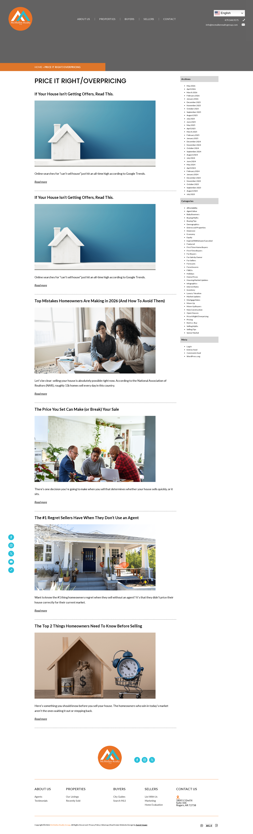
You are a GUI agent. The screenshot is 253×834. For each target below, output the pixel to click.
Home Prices (192, 277)
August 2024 (192, 155)
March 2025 (192, 132)
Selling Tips (191, 329)
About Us (83, 19)
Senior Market (193, 333)
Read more (41, 182)
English (223, 13)
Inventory (191, 290)
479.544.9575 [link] (232, 20)
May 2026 (191, 86)
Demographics (193, 224)
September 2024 (194, 151)
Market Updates (194, 296)
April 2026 (191, 89)
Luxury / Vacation (194, 293)
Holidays (190, 273)
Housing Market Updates (197, 280)
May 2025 (191, 125)
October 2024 (193, 148)
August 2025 (192, 115)
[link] (11, 562)
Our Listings (72, 796)
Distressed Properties (196, 227)
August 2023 (192, 191)
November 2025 (194, 105)
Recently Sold (73, 801)
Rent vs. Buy (192, 323)
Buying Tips (192, 221)
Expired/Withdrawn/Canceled (200, 241)
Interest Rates (193, 287)
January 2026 (192, 99)
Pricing (190, 319)
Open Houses (193, 313)
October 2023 (193, 184)
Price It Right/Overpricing (197, 316)
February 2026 (193, 95)
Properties (107, 19)
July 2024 (191, 158)
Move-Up (191, 303)
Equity (189, 237)
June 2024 (191, 161)
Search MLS (119, 801)
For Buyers (191, 254)
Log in (189, 346)
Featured (191, 244)
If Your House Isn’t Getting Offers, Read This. (74, 94)
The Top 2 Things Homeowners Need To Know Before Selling (88, 626)
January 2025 (192, 138)
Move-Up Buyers (194, 306)
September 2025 (194, 112)
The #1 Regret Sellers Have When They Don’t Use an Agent (87, 517)
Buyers (129, 19)
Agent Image (141, 825)
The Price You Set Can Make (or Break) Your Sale (77, 409)
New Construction (194, 310)
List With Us (151, 796)
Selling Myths (192, 326)
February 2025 (193, 135)
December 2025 (194, 102)
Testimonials (41, 801)
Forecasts (191, 263)
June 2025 (191, 122)
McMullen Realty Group (60, 825)
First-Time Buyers (194, 250)
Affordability (192, 208)
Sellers (149, 19)
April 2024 (191, 168)
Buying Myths (192, 218)
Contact (169, 19)
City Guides (119, 796)
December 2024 (194, 141)
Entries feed (192, 350)
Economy (191, 234)
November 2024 (194, 145)
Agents (38, 796)
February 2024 (193, 171)
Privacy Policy (94, 825)
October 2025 (193, 108)
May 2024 (191, 164)
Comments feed (194, 353)
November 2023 (194, 181)
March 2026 (192, 92)
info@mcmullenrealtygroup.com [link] (222, 24)
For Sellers (191, 260)
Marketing (150, 801)
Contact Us (186, 789)
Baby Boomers (193, 214)
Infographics (192, 283)
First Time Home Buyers (197, 247)
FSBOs (190, 270)
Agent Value (192, 211)
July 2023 (191, 194)
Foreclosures (192, 267)
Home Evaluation (154, 805)
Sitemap (105, 825)
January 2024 (192, 174)
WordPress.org (193, 356)
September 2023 (194, 187)
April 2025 (191, 128)
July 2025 (191, 118)
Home (38, 67)
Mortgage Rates (193, 300)
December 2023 (194, 178)
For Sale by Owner (194, 257)
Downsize (191, 231)
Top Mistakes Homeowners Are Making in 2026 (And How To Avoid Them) (100, 300)
